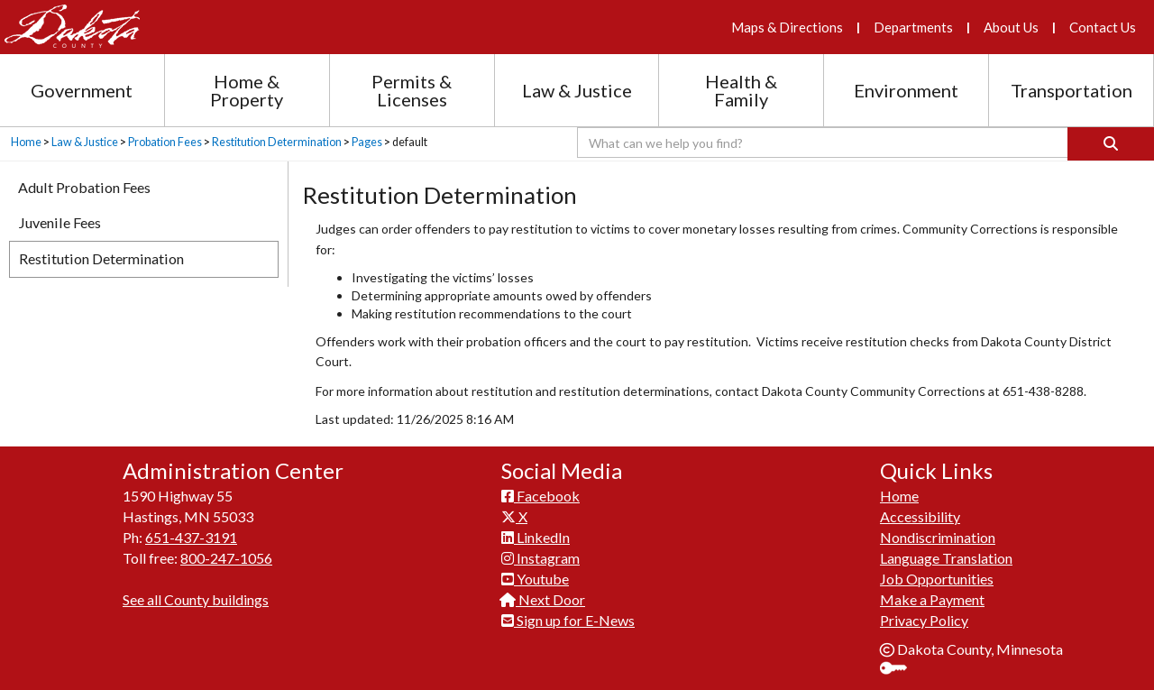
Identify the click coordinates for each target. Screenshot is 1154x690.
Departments (913, 27)
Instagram (540, 557)
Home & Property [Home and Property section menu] (246, 90)
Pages (367, 142)
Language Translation (946, 557)
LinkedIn (535, 537)
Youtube (535, 578)
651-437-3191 (191, 537)
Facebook (540, 495)
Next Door (543, 599)
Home (26, 142)
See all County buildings (196, 599)
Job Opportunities (937, 578)
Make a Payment (932, 599)
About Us (1011, 27)
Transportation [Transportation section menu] (1071, 90)
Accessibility (920, 516)
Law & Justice (84, 142)
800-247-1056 (226, 557)
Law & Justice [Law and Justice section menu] (577, 90)
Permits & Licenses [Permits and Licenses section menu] (411, 90)
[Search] (1110, 144)
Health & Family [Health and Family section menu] (741, 90)
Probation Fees (165, 142)
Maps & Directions (787, 27)
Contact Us (1102, 27)
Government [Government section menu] (82, 90)
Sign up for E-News (568, 620)
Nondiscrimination (937, 537)
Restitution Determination (277, 142)
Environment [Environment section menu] (906, 90)
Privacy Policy (924, 620)
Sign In (900, 669)
